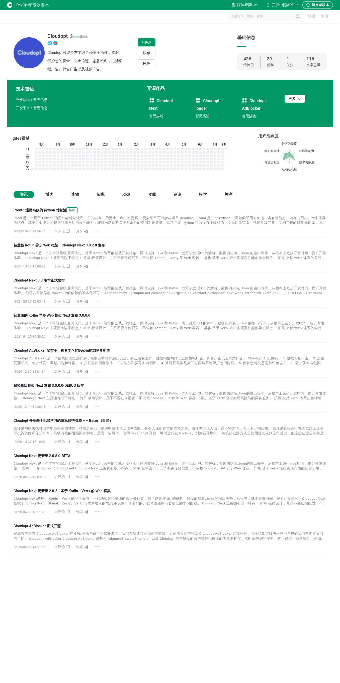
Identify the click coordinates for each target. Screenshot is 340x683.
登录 (312, 16)
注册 (324, 16)
